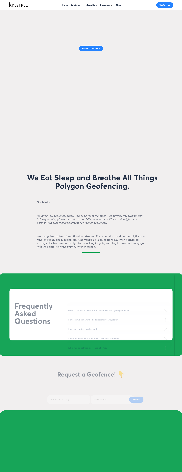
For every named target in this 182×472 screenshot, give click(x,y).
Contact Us (164, 5)
